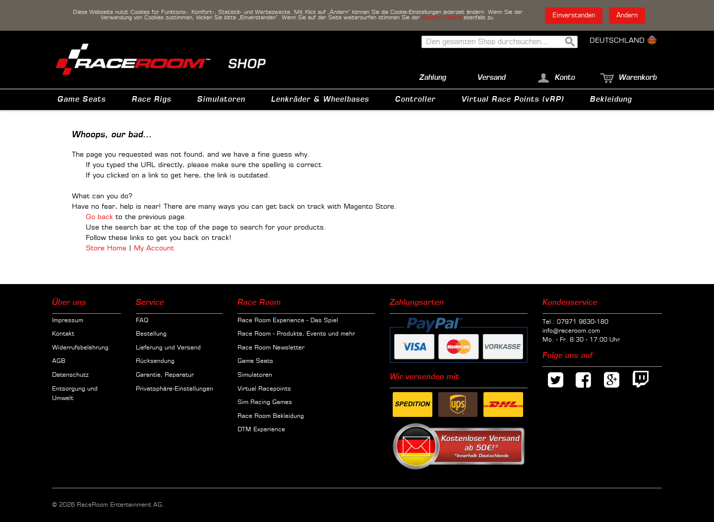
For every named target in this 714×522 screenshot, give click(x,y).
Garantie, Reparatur (165, 375)
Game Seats (255, 361)
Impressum (67, 321)
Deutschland (623, 40)
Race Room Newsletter (271, 348)
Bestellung (151, 334)
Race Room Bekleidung (271, 416)
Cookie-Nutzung (442, 17)
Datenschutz (70, 375)
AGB (58, 361)
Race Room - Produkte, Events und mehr (296, 334)
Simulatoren (255, 375)
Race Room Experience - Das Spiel (288, 321)
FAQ (142, 321)
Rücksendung (155, 361)
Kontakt (63, 334)
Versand (491, 77)
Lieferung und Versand (168, 348)
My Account (154, 248)
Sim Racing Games (265, 403)
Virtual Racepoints (264, 389)
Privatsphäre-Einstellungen (174, 389)
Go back (99, 217)
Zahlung (432, 77)
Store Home (106, 248)
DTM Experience (261, 430)
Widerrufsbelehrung (80, 348)
